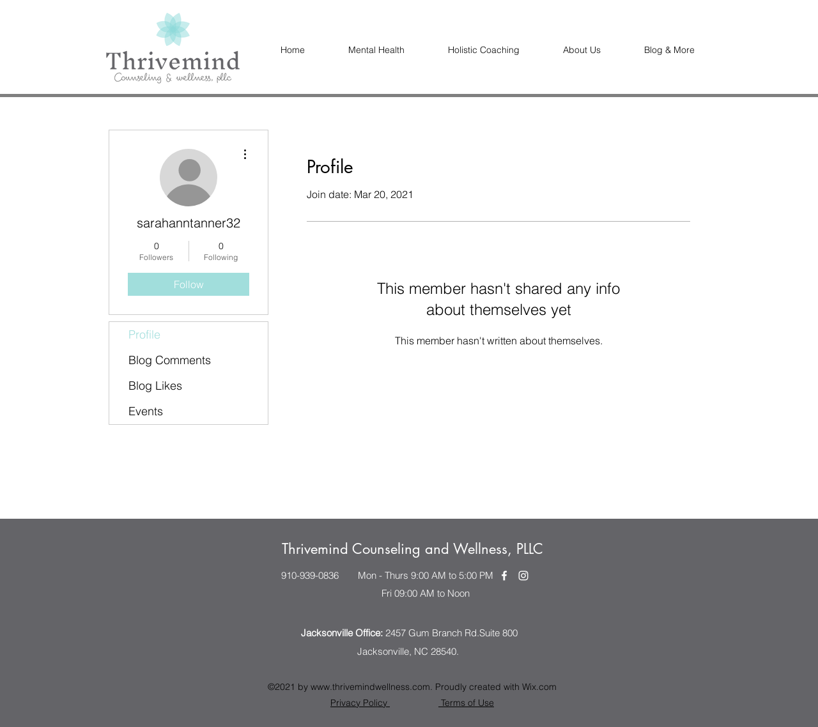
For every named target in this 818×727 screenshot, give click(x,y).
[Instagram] (523, 575)
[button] (581, 50)
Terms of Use (466, 702)
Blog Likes (155, 385)
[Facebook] (504, 575)
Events (145, 411)
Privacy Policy (360, 702)
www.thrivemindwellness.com (370, 687)
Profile (144, 334)
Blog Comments (169, 360)
